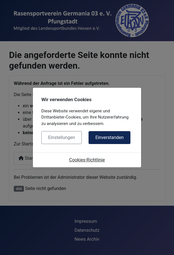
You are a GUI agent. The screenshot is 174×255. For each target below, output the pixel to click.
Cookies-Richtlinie (87, 160)
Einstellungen (61, 137)
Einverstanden (109, 137)
